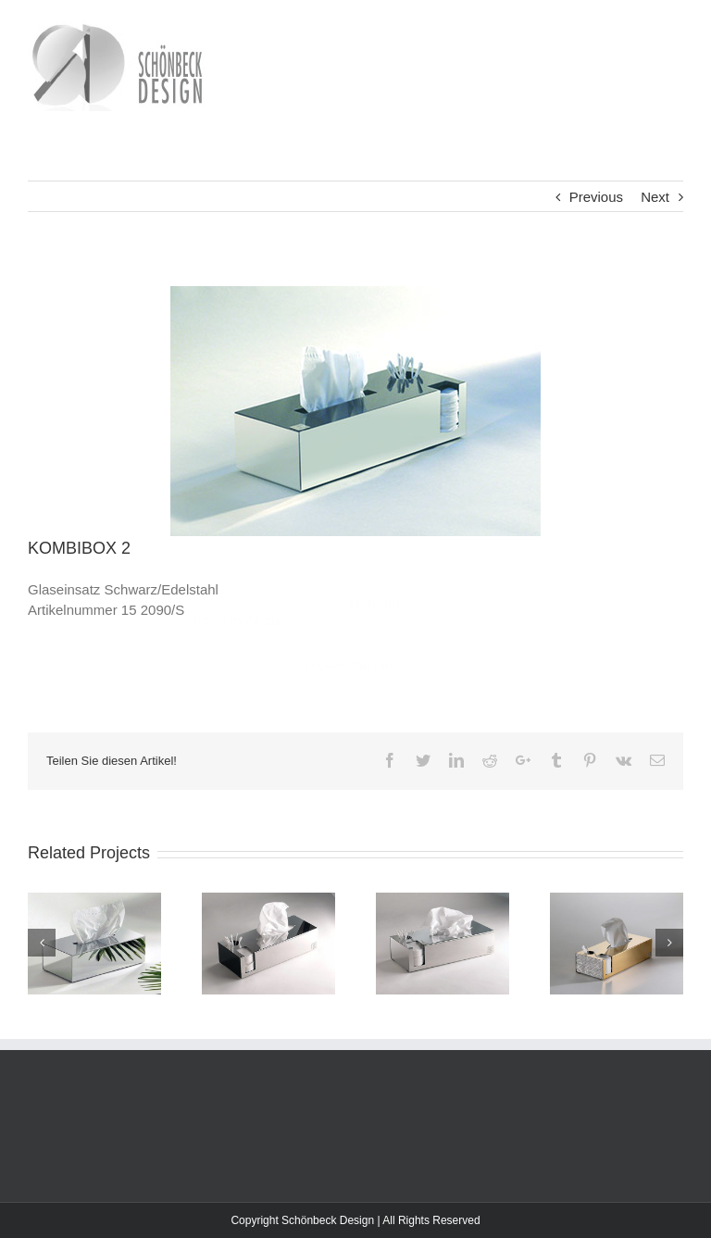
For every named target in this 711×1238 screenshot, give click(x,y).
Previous (596, 197)
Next (655, 197)
